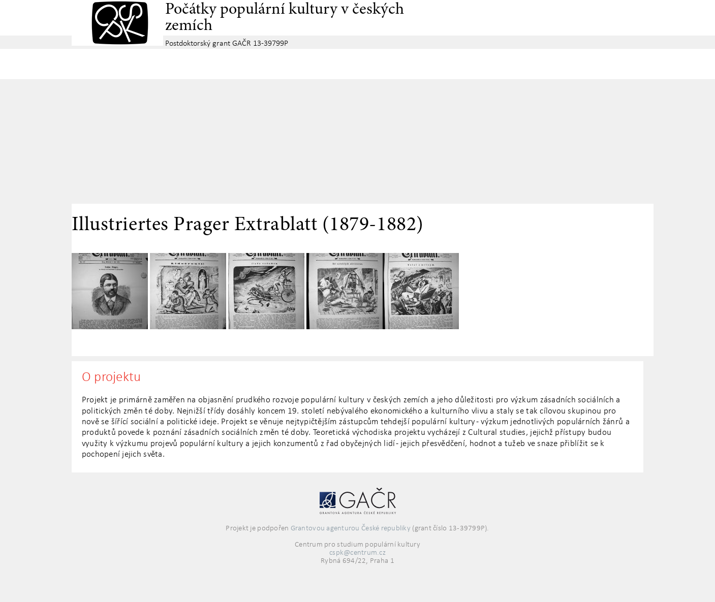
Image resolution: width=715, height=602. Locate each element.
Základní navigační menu (357, 64)
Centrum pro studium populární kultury (117, 23)
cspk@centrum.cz (357, 553)
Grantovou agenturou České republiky (351, 528)
